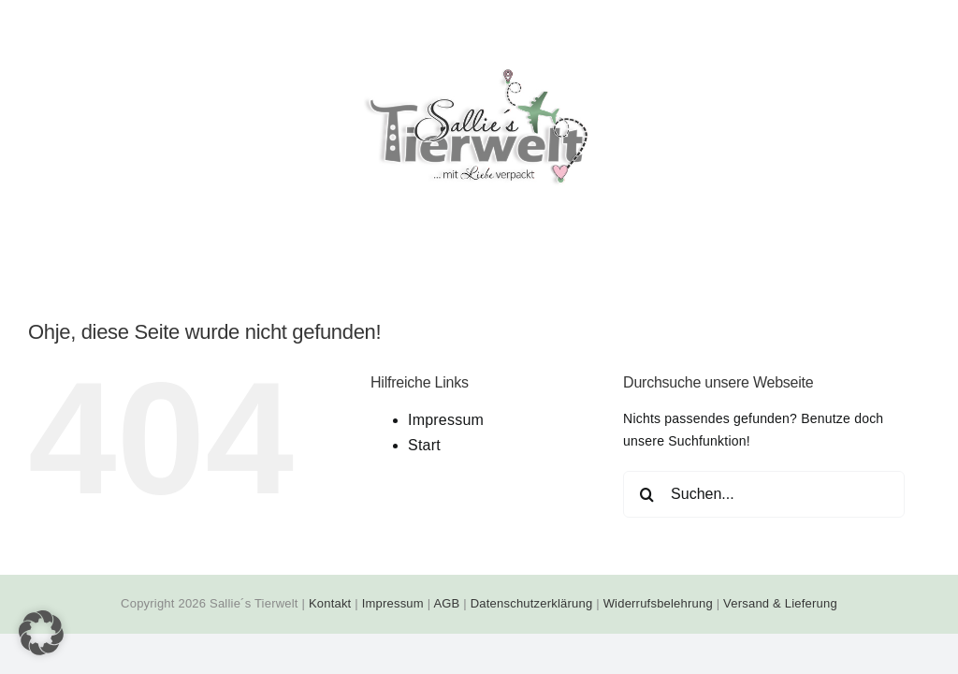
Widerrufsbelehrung (658, 603)
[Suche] (646, 494)
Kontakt (330, 603)
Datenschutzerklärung (532, 603)
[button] (41, 633)
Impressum (446, 420)
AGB (446, 603)
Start (424, 445)
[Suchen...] (764, 494)
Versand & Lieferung (780, 603)
